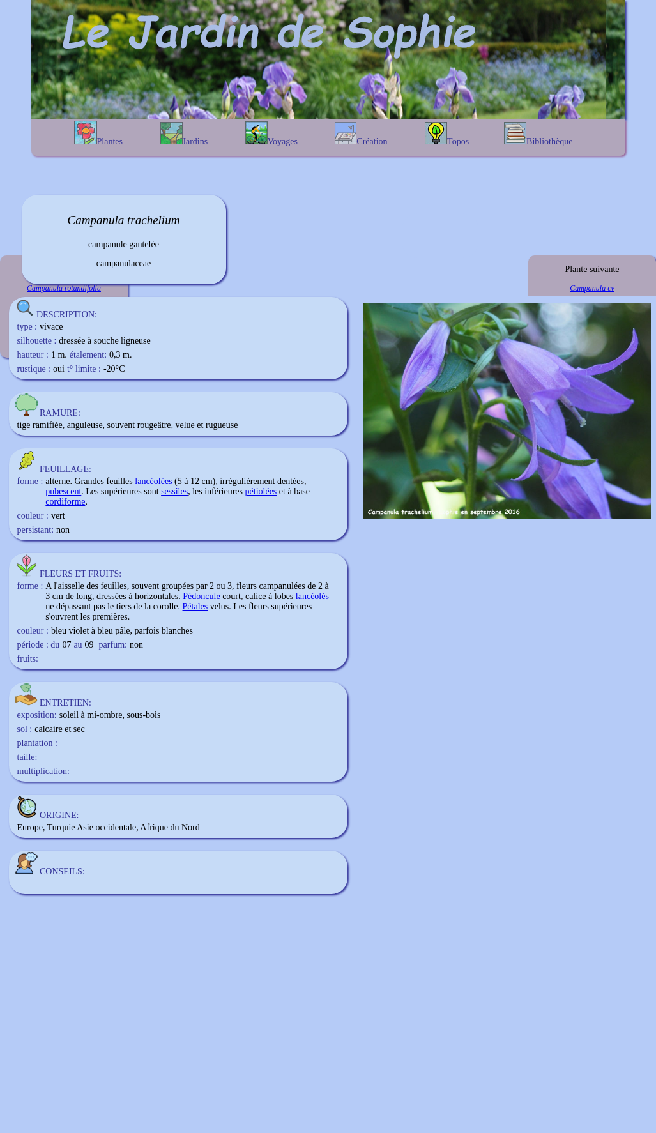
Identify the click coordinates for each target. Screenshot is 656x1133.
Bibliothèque (538, 134)
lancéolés (312, 596)
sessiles (174, 491)
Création (361, 134)
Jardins (184, 134)
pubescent (63, 491)
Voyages (271, 133)
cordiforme (65, 501)
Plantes (98, 133)
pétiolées (261, 491)
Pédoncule (201, 596)
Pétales (195, 606)
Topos (447, 134)
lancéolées (153, 481)
